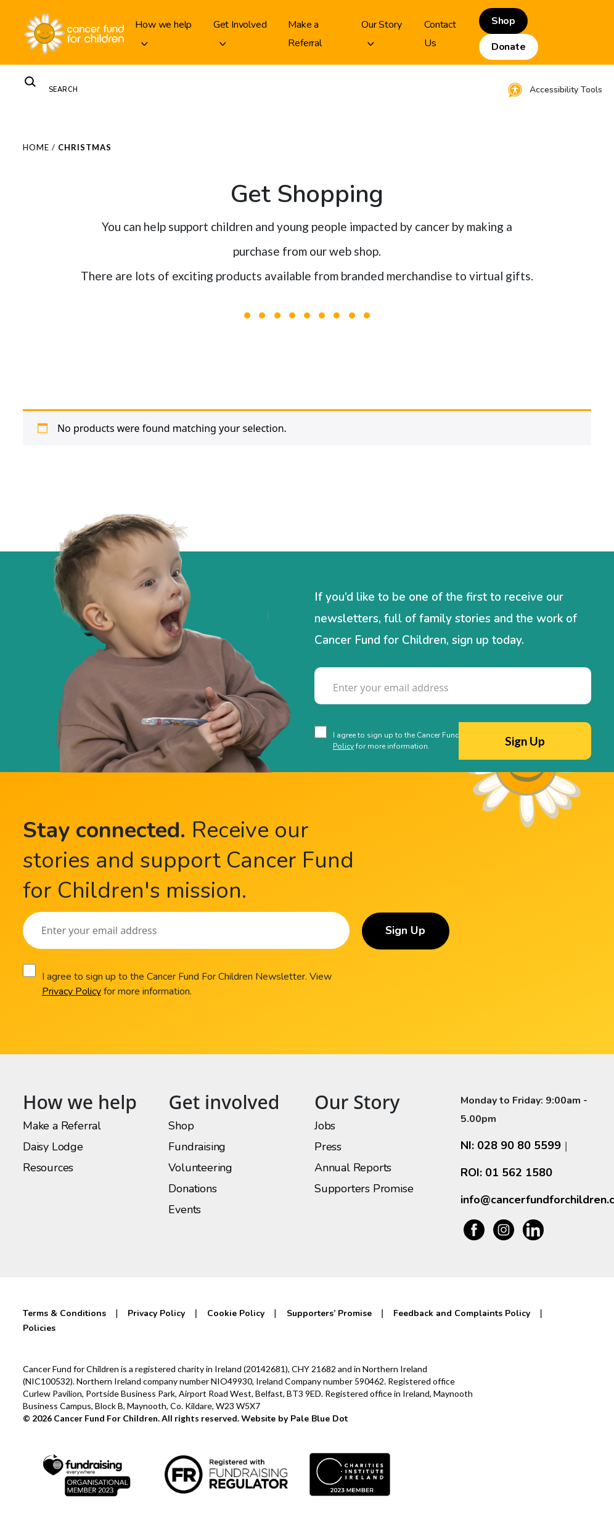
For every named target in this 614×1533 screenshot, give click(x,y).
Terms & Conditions (64, 1313)
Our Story (381, 32)
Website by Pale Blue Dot (294, 1419)
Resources (48, 1167)
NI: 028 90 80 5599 (510, 1145)
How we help (163, 32)
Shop (503, 21)
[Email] (452, 685)
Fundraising (197, 1146)
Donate (508, 47)
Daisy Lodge (53, 1146)
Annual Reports (352, 1167)
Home (36, 147)
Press (328, 1146)
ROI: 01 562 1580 (506, 1172)
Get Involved (240, 32)
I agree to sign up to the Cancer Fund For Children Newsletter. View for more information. (187, 984)
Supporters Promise (363, 1188)
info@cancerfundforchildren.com (526, 1199)
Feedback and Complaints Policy (461, 1313)
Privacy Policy (71, 991)
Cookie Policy (235, 1313)
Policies (39, 1328)
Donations (192, 1188)
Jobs (324, 1125)
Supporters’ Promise (329, 1313)
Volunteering (200, 1167)
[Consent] (320, 732)
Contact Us (440, 34)
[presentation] (408, 798)
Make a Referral (304, 34)
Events (184, 1209)
